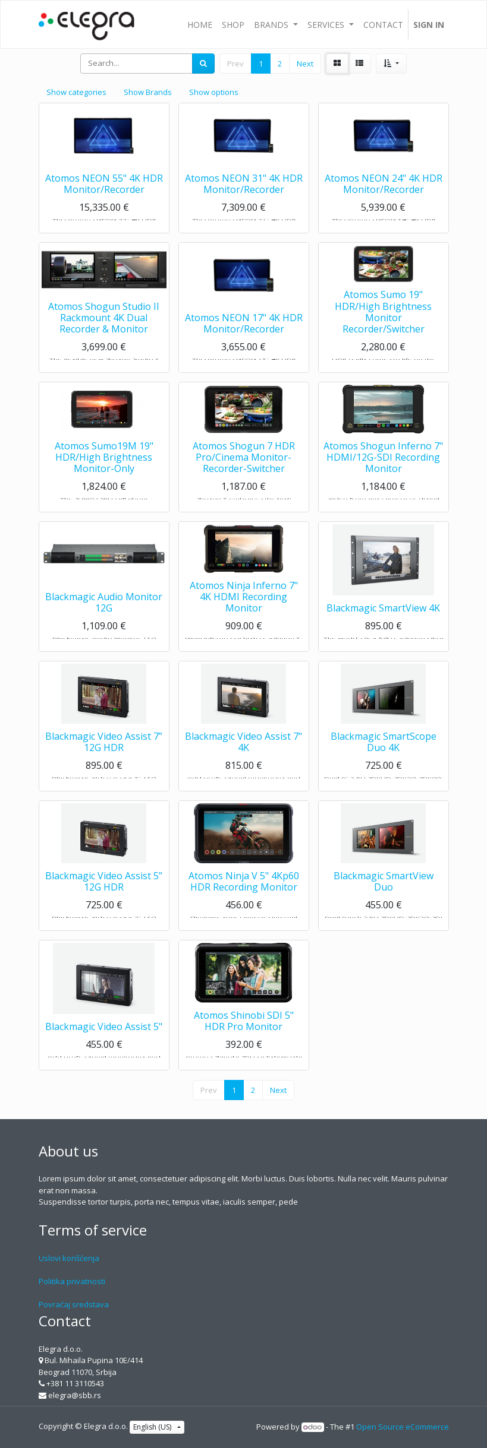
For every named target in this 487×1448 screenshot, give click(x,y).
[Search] (203, 63)
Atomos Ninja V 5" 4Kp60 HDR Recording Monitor (243, 892)
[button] (391, 63)
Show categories (76, 92)
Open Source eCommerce (402, 1426)
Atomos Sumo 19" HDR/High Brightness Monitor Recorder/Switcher (383, 323)
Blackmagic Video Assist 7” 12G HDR (103, 752)
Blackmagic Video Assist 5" (103, 1037)
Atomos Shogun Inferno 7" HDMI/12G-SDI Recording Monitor (383, 468)
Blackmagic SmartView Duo (383, 892)
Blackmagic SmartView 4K (383, 619)
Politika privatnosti (72, 1281)
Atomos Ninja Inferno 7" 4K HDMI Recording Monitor (244, 607)
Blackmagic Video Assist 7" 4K (243, 752)
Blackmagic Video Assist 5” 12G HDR (103, 892)
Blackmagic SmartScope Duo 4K (383, 752)
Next (305, 63)
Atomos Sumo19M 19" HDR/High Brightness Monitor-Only (104, 468)
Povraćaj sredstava (74, 1304)
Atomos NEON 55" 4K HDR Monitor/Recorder (104, 194)
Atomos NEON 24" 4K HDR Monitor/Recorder (383, 194)
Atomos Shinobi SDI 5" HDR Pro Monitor (244, 1031)
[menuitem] (200, 24)
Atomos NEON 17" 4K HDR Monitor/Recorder (244, 334)
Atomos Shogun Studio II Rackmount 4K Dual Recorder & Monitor (103, 328)
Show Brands (148, 92)
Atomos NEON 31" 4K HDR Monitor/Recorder (244, 194)
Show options (213, 92)
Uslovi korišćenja (69, 1258)
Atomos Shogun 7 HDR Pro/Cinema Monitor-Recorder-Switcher (244, 468)
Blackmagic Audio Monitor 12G (103, 613)
